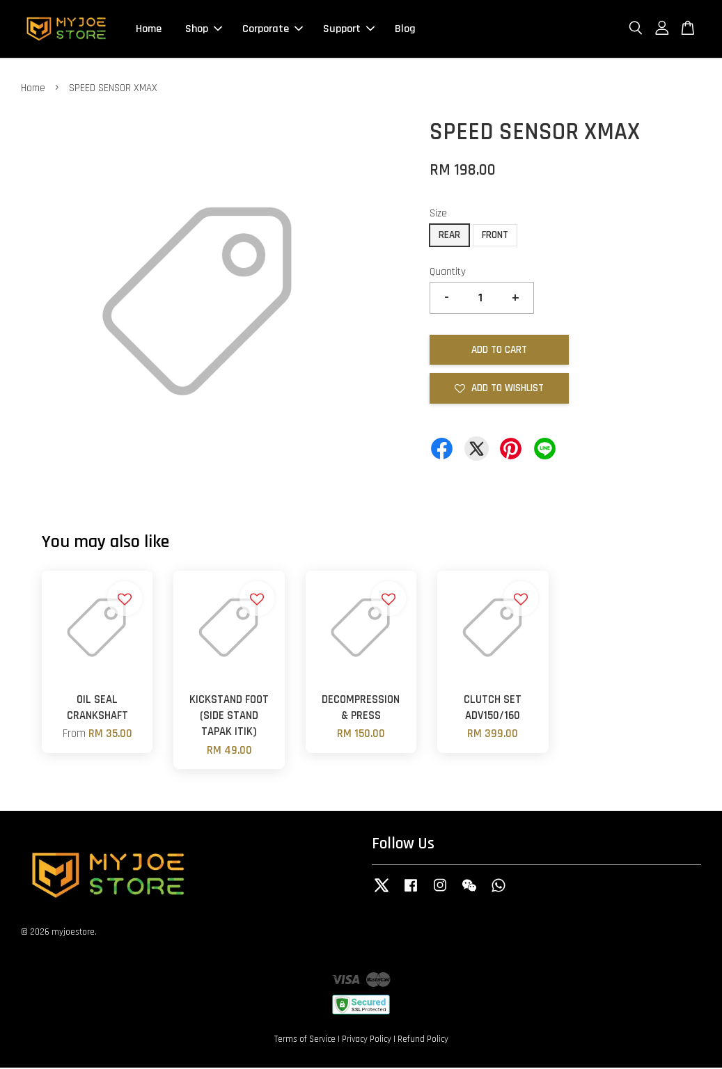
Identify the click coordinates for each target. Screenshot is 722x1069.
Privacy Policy (366, 1039)
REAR (449, 236)
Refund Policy (423, 1039)
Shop (203, 29)
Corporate (272, 29)
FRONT (495, 236)
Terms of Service (305, 1039)
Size (438, 214)
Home (149, 29)
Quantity (448, 273)
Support (349, 29)
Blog (405, 29)
